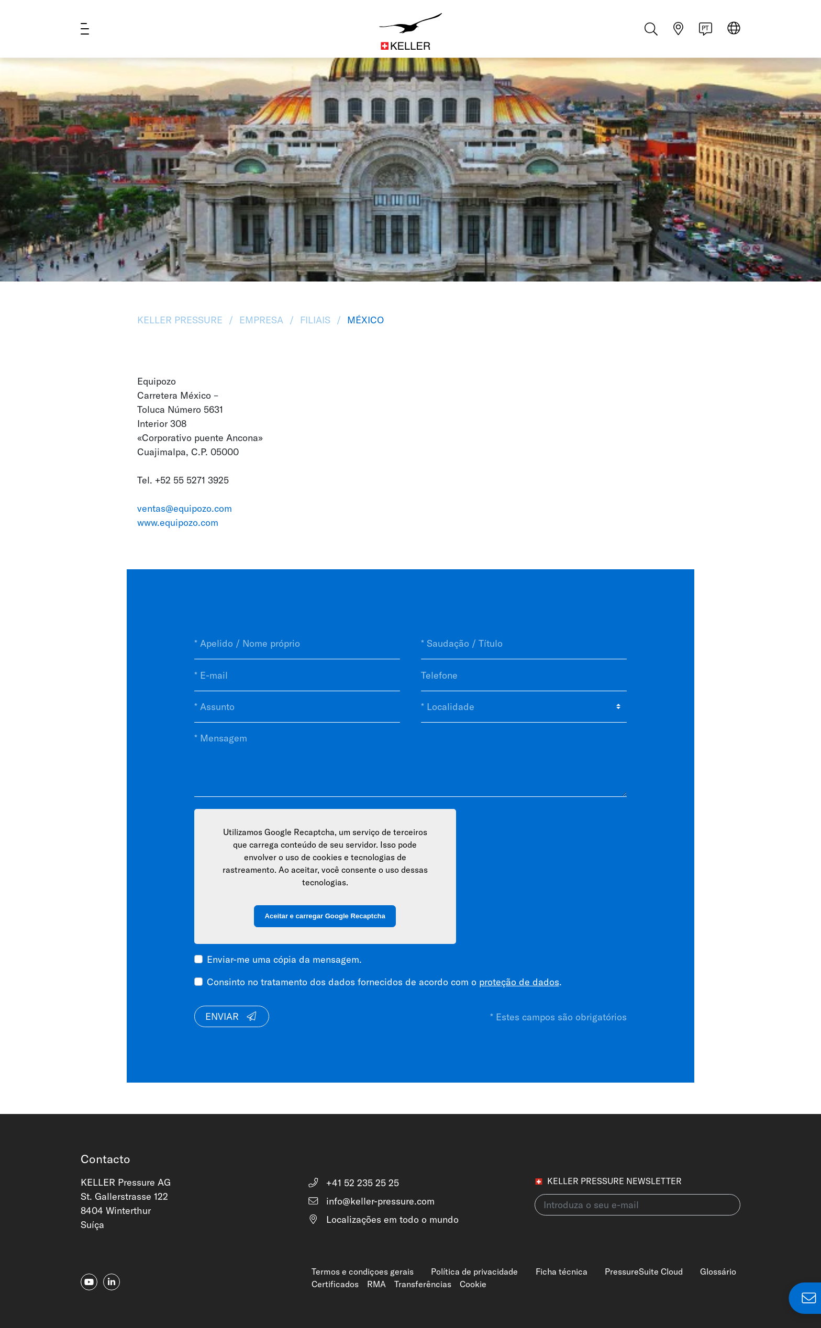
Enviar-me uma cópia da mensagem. (284, 959)
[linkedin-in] (111, 1282)
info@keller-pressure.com (371, 1201)
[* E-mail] (297, 675)
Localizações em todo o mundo (383, 1219)
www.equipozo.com (177, 522)
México (364, 320)
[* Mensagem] (410, 759)
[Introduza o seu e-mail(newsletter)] (637, 1205)
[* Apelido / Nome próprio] (297, 643)
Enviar (231, 1016)
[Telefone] (524, 675)
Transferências (422, 1284)
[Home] (410, 31)
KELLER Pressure (181, 320)
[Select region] (733, 32)
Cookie (473, 1284)
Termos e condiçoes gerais (363, 1271)
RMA (376, 1284)
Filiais (315, 320)
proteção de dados (519, 982)
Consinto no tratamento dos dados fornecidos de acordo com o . (384, 982)
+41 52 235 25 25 (353, 1183)
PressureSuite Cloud (644, 1271)
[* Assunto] (297, 707)
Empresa (261, 320)
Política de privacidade (474, 1271)
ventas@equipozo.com (184, 508)
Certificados (335, 1284)
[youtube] (89, 1282)
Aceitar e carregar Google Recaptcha (325, 916)
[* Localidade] (524, 707)
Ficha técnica (561, 1271)
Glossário (718, 1271)
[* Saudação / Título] (524, 643)
